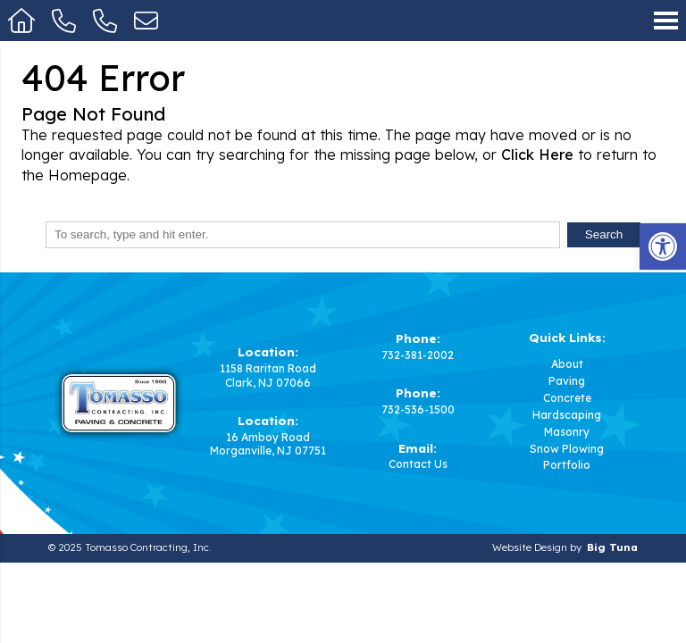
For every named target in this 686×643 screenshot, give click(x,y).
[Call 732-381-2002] (64, 20)
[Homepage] (22, 20)
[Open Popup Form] (145, 20)
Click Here (537, 154)
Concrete (567, 398)
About (567, 364)
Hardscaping (566, 415)
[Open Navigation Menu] (666, 20)
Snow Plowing (567, 449)
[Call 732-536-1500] (105, 20)
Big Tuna (612, 547)
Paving (566, 381)
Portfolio (566, 465)
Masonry (567, 432)
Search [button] (604, 234)
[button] (663, 246)
